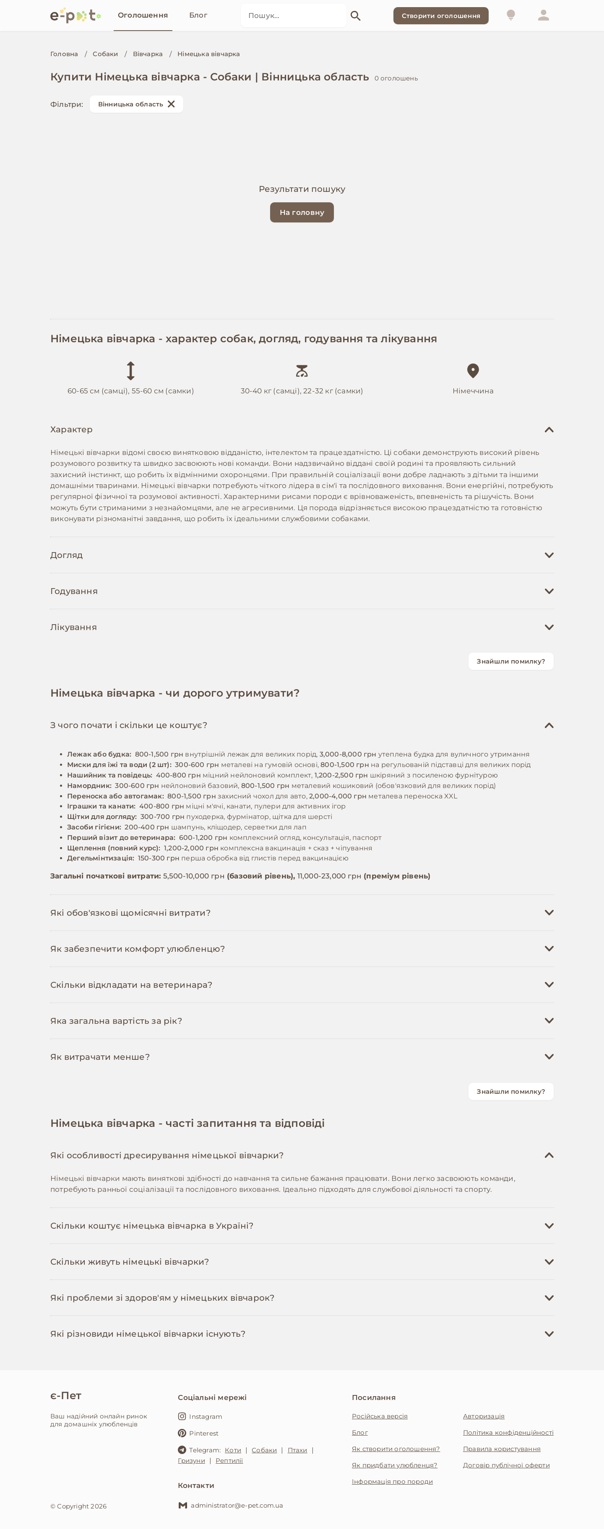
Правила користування (502, 1449)
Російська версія (380, 1416)
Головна (64, 54)
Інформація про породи (392, 1481)
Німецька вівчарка (208, 54)
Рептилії (229, 1460)
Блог (360, 1432)
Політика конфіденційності (508, 1432)
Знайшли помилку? (511, 661)
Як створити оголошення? (396, 1449)
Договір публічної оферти (506, 1465)
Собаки (105, 54)
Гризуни (191, 1460)
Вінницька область (136, 104)
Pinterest (198, 1433)
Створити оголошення (441, 16)
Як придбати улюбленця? (394, 1465)
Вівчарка (148, 54)
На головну (302, 212)
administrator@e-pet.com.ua (230, 1505)
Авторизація (484, 1416)
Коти (233, 1450)
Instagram (200, 1416)
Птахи (297, 1450)
